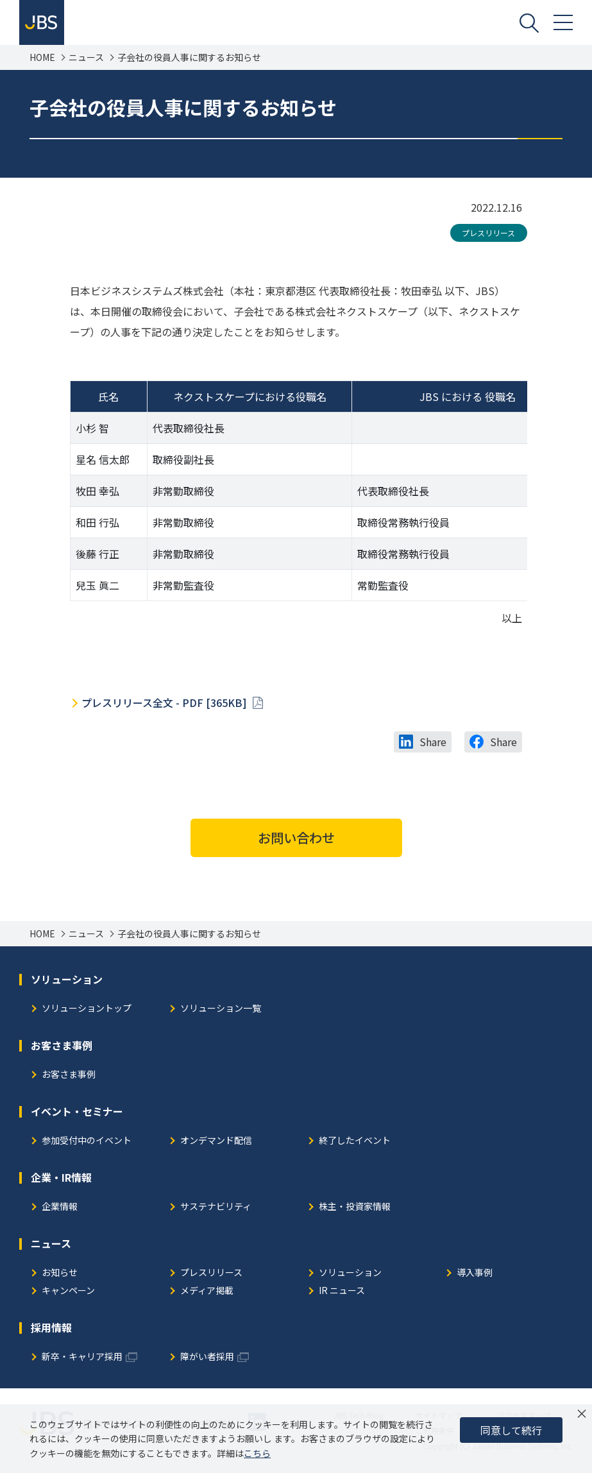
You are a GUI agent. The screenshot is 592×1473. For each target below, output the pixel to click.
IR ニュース (342, 1291)
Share (432, 741)
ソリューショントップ (86, 1008)
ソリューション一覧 (220, 1008)
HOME (42, 57)
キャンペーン (68, 1291)
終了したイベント (355, 1141)
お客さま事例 (69, 1074)
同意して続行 (511, 1430)
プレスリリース (488, 232)
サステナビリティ (215, 1207)
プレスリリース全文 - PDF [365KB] (165, 702)
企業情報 (60, 1207)
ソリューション (350, 1273)
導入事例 (475, 1273)
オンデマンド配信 (216, 1141)
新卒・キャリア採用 (82, 1357)
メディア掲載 (206, 1291)
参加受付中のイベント (86, 1141)
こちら (257, 1453)
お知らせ (60, 1273)
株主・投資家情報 (355, 1207)
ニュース (86, 57)
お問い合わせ (296, 837)
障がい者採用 (207, 1357)
